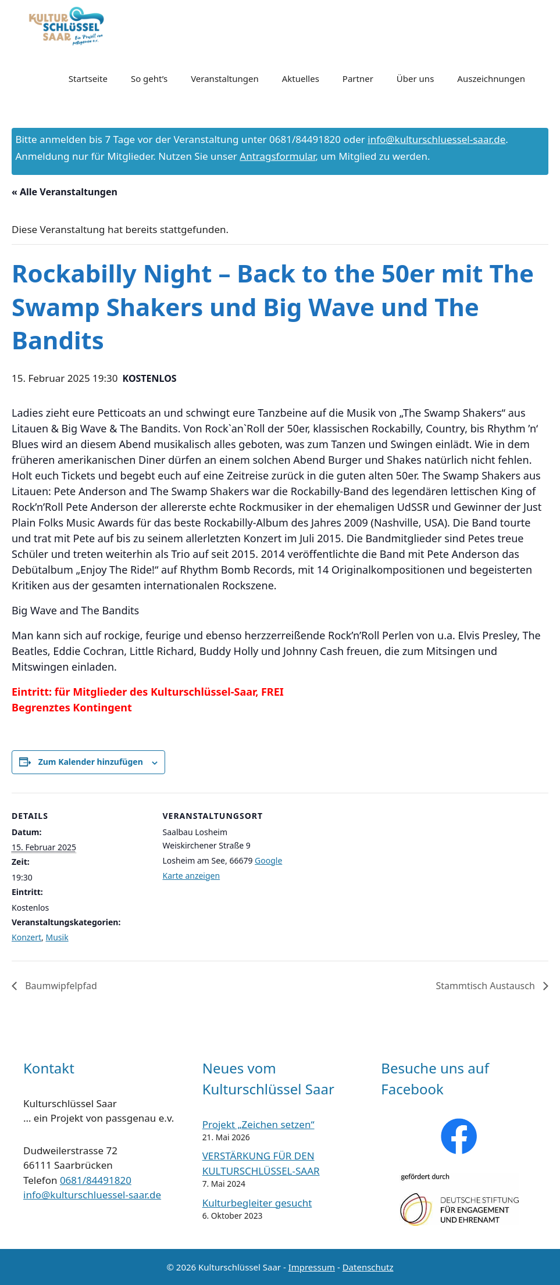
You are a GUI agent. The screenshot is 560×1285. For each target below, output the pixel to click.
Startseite (88, 78)
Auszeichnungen (491, 78)
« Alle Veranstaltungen (64, 191)
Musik (57, 937)
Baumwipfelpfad (60, 985)
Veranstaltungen (225, 78)
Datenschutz (368, 1267)
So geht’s (149, 78)
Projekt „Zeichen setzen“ (258, 1124)
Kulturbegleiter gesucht (257, 1202)
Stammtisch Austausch (486, 985)
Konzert (26, 937)
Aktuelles (300, 78)
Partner (358, 78)
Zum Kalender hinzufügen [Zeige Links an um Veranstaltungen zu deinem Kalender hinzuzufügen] (90, 761)
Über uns (415, 78)
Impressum (311, 1267)
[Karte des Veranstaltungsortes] (374, 873)
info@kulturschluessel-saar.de (436, 139)
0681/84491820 (95, 1180)
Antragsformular (277, 156)
